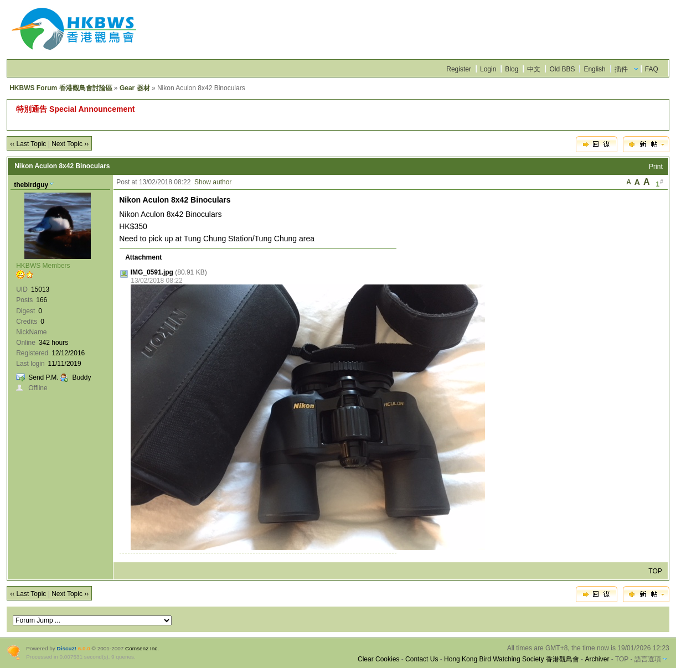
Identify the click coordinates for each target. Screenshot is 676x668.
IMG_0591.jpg (152, 272)
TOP (655, 571)
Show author (212, 182)
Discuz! (66, 648)
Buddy (81, 377)
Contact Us (421, 659)
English (594, 69)
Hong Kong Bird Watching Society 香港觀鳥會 (511, 659)
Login (488, 69)
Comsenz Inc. (142, 648)
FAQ (651, 69)
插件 (621, 69)
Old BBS (562, 69)
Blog (511, 69)
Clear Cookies (378, 659)
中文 (533, 69)
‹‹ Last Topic (28, 144)
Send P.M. (43, 377)
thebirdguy (31, 185)
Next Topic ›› (70, 144)
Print (656, 166)
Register (458, 69)
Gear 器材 (135, 88)
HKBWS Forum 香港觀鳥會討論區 (60, 88)
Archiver (597, 659)
